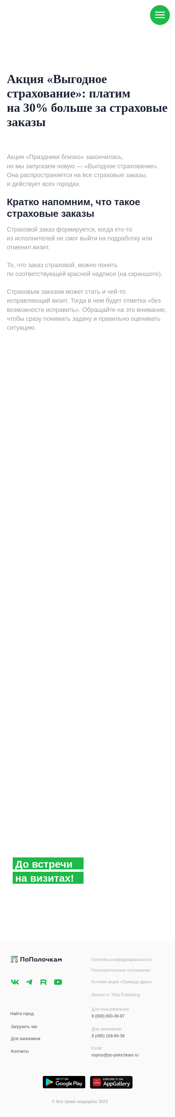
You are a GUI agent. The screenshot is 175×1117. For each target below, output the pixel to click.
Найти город (22, 1013)
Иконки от (101, 995)
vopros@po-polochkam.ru (115, 1055)
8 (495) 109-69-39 (108, 1036)
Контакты (20, 1051)
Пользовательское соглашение (120, 970)
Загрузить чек (24, 1026)
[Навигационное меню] (160, 15)
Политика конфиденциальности (121, 959)
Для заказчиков (25, 1038)
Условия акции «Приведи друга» (122, 982)
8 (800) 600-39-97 (108, 1016)
